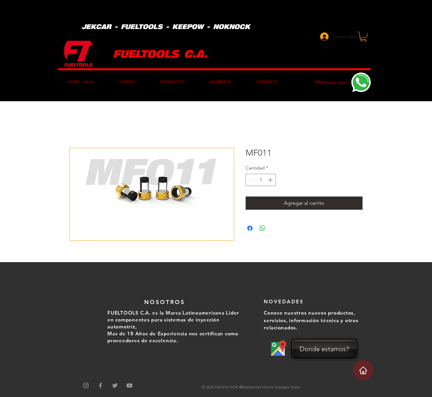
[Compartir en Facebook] (250, 228)
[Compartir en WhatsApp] (262, 228)
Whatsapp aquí (331, 82)
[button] (363, 36)
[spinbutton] (261, 180)
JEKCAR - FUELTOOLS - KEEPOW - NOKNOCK (166, 26)
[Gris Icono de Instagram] (86, 385)
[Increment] (271, 180)
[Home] (363, 370)
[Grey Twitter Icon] (115, 385)
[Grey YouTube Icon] (129, 385)
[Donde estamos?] (324, 349)
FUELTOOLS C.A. (160, 53)
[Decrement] (251, 180)
